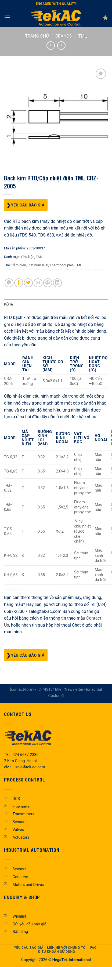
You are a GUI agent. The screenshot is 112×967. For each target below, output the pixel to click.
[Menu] (7, 17)
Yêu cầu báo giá (28, 205)
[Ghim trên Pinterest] (47, 282)
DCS (16, 799)
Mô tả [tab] (8, 304)
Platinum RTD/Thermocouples (50, 265)
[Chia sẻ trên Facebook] (18, 282)
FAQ (93, 948)
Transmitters (23, 814)
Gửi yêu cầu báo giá (29, 924)
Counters (20, 877)
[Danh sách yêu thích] (105, 17)
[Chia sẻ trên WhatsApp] (9, 282)
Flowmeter (22, 806)
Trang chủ (37, 36)
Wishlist (19, 916)
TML (82, 36)
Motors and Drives (28, 884)
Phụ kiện (27, 257)
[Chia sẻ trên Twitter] (28, 282)
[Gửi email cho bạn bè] (38, 282)
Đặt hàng (20, 931)
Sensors (20, 822)
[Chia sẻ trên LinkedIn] (57, 282)
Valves (18, 829)
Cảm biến (19, 265)
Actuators (21, 837)
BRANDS (63, 36)
